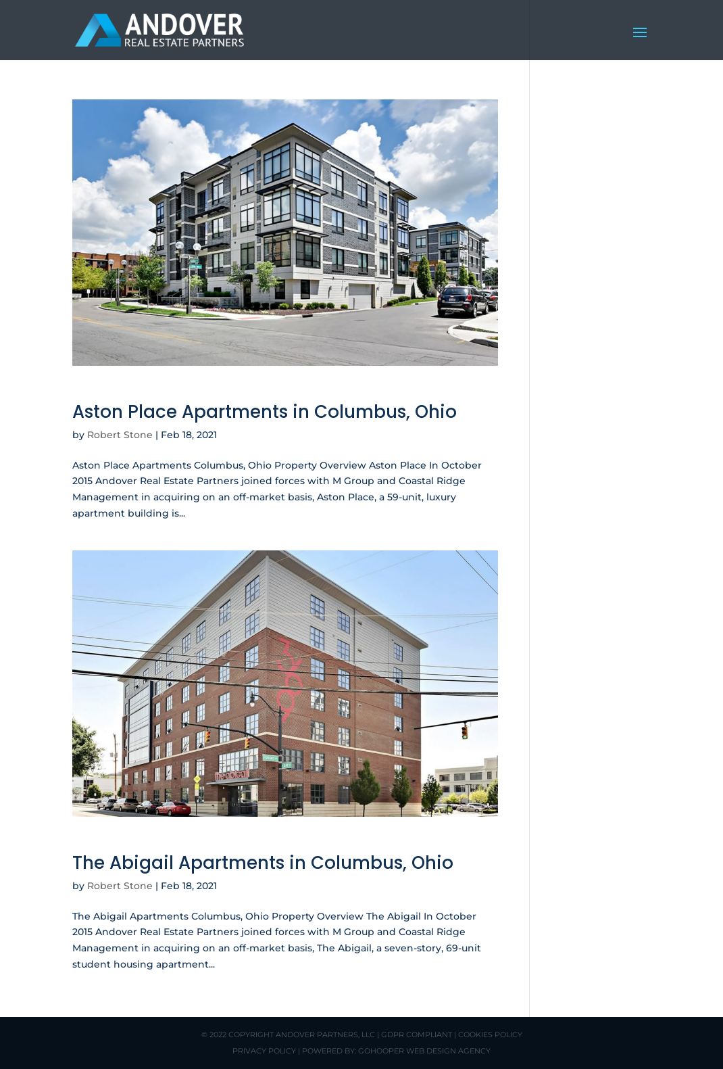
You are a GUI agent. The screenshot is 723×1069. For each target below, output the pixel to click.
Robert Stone (120, 435)
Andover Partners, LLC (325, 1034)
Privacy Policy (264, 1050)
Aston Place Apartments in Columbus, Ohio (264, 412)
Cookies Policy (490, 1034)
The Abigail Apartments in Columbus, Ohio (262, 863)
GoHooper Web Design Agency (424, 1050)
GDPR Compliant (416, 1034)
